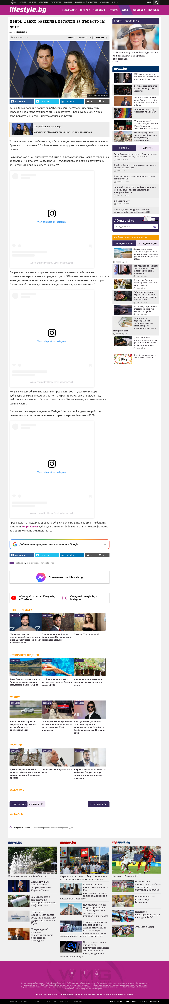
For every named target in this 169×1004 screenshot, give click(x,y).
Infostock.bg (77, 1001)
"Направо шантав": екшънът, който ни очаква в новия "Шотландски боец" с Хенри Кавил (25, 638)
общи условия (115, 1001)
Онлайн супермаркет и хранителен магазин (145, 356)
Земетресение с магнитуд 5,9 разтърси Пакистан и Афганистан (43, 901)
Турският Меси (144, 926)
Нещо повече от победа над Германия (144, 899)
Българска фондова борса (80, 2)
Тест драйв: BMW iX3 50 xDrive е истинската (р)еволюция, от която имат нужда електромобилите (135, 189)
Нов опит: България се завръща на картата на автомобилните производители (23, 725)
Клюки (43, 2)
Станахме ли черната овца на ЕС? (57, 771)
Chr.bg (115, 2)
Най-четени (147, 148)
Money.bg (24, 1001)
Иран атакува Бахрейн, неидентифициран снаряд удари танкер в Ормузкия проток (25, 773)
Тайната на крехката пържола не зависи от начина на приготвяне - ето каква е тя (146, 296)
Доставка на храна (68, 2)
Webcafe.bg (92, 2)
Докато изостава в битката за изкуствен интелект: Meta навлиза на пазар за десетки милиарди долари (84, 949)
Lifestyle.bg (37, 1001)
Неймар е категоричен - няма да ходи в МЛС (147, 914)
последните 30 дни (147, 243)
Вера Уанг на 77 (122, 201)
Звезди (71, 38)
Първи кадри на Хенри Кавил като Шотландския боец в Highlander (56, 637)
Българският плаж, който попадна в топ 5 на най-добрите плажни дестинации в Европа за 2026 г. (146, 254)
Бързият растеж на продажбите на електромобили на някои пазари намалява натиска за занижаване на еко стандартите (83, 929)
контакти (154, 1001)
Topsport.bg (51, 1001)
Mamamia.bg (104, 2)
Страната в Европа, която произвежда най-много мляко (146, 282)
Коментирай (96, 804)
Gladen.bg (64, 1001)
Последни (124, 148)
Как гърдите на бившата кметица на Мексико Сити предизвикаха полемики (146, 269)
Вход (149, 2)
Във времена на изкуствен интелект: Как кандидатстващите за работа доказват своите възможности (84, 891)
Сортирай (35, 804)
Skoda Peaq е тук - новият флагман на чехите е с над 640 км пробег (146, 309)
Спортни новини (56, 2)
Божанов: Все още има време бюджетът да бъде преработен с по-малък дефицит (146, 101)
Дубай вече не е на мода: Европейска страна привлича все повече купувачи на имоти (95, 910)
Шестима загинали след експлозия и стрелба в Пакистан (145, 88)
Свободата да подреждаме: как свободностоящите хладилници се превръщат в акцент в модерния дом (134, 324)
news (122, 68)
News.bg (13, 1001)
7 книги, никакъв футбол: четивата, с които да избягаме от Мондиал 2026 (133, 210)
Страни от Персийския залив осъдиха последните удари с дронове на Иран (44, 918)
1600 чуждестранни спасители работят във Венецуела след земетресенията (145, 136)
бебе (18, 563)
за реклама (131, 1001)
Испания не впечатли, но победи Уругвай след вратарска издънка (148, 885)
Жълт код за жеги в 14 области (27, 876)
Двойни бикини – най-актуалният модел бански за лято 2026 (57, 682)
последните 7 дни (124, 243)
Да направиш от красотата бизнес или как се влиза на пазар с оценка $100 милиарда (57, 725)
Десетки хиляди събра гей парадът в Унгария (145, 110)
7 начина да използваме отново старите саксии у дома (88, 682)
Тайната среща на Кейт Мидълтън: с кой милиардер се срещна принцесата (135, 55)
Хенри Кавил (29, 526)
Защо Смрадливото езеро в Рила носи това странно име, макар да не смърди (25, 682)
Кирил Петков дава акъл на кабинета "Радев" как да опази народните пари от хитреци (90, 773)
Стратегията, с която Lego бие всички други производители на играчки (83, 878)
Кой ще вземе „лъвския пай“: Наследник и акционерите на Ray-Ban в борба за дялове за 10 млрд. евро (89, 727)
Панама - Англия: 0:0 (125, 875)
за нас (143, 1001)
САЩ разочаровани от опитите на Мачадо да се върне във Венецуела (146, 76)
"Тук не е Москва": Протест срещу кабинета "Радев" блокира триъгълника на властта (146, 125)
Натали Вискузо (47, 563)
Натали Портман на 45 (86, 634)
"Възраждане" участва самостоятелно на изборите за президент (42, 935)
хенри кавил (34, 563)
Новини (23, 2)
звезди (24, 563)
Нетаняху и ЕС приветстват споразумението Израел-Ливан (41, 885)
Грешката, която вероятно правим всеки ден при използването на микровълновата (145, 341)
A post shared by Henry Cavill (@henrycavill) (51, 263)
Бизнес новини (32, 2)
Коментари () (100, 38)
